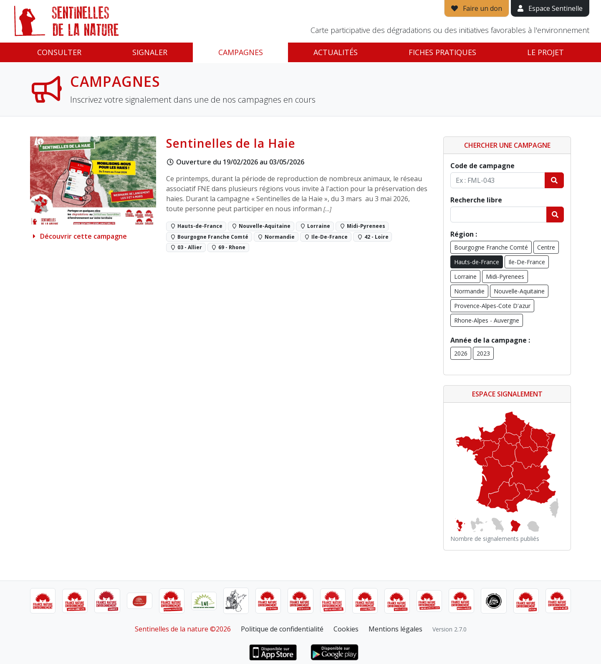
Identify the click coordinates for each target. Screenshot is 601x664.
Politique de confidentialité (282, 629)
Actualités (335, 52)
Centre (546, 247)
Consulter (59, 52)
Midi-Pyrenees (505, 276)
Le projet (545, 52)
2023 (483, 353)
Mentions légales (395, 629)
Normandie (469, 291)
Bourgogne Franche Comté (491, 247)
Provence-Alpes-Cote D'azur (492, 306)
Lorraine (465, 276)
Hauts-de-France (476, 262)
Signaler (149, 52)
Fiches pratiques (442, 52)
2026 (460, 353)
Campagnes (240, 52)
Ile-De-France (526, 262)
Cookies (346, 629)
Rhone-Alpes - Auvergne (486, 320)
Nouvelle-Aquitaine (519, 291)
